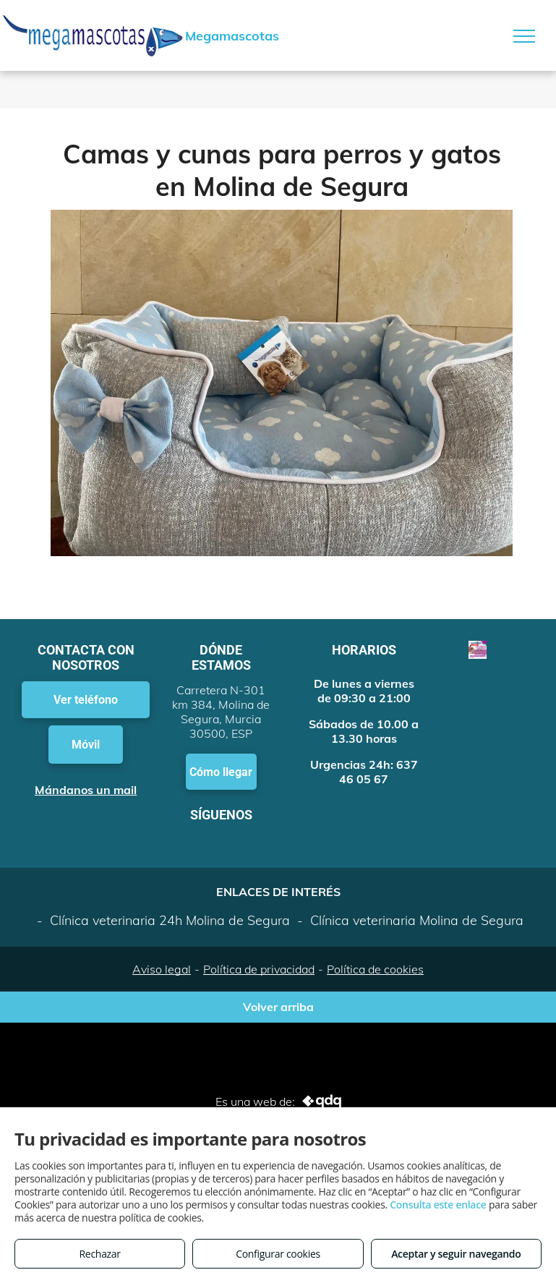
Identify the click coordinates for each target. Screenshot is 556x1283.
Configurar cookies (278, 1254)
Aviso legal (161, 969)
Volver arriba (278, 1006)
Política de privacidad (259, 969)
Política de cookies (375, 969)
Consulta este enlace (438, 1204)
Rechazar (100, 1254)
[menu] (524, 36)
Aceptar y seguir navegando (456, 1254)
